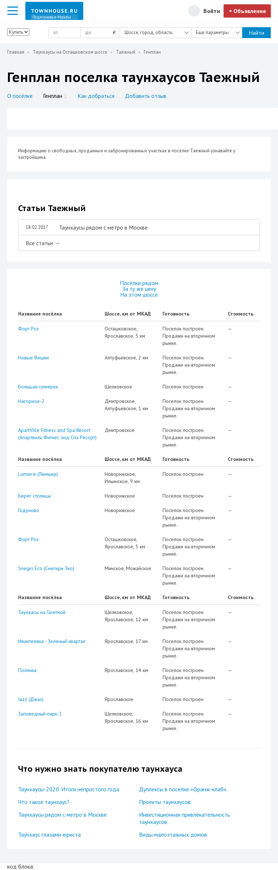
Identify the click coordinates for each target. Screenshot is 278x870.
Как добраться (95, 96)
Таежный (125, 52)
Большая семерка (38, 386)
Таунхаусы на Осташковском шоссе (70, 52)
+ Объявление (247, 11)
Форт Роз (28, 328)
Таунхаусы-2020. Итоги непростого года (68, 789)
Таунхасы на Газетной (42, 612)
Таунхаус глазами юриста (49, 834)
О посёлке (20, 96)
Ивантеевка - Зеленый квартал (51, 641)
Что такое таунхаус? (44, 801)
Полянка (27, 670)
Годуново (28, 510)
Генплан (55, 96)
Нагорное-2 (31, 401)
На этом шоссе (139, 294)
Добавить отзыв (146, 96)
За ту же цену (139, 288)
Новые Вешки (33, 357)
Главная (15, 52)
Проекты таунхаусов (165, 801)
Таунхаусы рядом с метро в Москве (62, 814)
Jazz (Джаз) (30, 699)
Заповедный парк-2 (40, 713)
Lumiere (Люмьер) (38, 474)
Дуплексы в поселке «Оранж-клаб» (183, 789)
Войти (211, 11)
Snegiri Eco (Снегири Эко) (46, 568)
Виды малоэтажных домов (173, 834)
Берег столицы (34, 495)
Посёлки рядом (139, 282)
